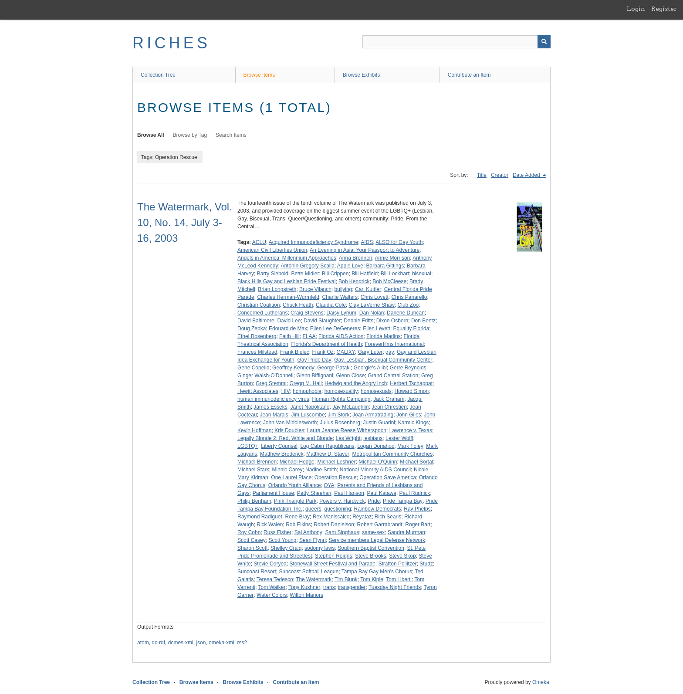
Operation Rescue (335, 477)
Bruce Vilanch (315, 289)
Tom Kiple (371, 579)
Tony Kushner (304, 587)
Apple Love (350, 266)
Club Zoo (408, 305)
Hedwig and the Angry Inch (356, 383)
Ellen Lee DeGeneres (335, 328)
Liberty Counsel (279, 446)
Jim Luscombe (308, 415)
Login (636, 8)
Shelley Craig (285, 548)
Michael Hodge (297, 462)
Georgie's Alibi (370, 368)
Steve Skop (402, 556)
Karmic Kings (413, 423)
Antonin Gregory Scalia (307, 266)
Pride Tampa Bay (403, 501)
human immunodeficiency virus (273, 399)
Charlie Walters (340, 297)
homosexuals (376, 391)
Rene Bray (297, 517)
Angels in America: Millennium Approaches (286, 258)
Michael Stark (253, 470)
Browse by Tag (190, 135)
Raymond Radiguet (259, 517)
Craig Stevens (307, 313)
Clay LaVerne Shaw (372, 305)
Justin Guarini (379, 423)
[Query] (456, 41)
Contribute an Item (469, 75)
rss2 (242, 643)
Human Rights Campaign (341, 399)
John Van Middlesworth (290, 423)
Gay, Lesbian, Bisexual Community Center (383, 360)
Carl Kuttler (368, 289)
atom (143, 643)
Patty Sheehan (314, 493)
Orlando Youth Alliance (294, 485)
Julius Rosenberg (340, 423)
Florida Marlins (383, 336)
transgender (351, 587)
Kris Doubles (289, 430)
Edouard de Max (288, 328)
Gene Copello (253, 368)
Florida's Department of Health (326, 344)
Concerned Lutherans (262, 313)
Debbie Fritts (358, 321)
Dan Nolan (371, 313)
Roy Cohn (248, 532)
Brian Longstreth (277, 289)
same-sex (373, 532)
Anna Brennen (355, 258)
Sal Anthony (308, 532)
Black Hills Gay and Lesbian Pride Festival (286, 281)
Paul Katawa (381, 493)
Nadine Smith (321, 470)
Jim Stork (338, 415)
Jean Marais (274, 415)
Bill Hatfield (365, 274)
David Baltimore (255, 321)
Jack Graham (388, 399)
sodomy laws (319, 548)
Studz (426, 564)
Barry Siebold (272, 274)
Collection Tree (158, 75)
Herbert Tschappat (411, 383)
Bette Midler (305, 274)
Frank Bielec (294, 352)
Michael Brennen (257, 462)
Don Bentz (423, 321)
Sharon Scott (252, 548)
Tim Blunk (346, 579)
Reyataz (362, 517)
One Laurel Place (291, 477)
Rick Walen (270, 524)
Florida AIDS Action (340, 336)
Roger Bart (417, 524)
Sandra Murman (406, 532)
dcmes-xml (180, 643)
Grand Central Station (393, 375)
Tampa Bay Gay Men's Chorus (377, 572)
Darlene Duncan (406, 313)
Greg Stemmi (271, 383)
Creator (499, 175)
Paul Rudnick (414, 493)
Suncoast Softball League (308, 572)
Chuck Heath (298, 305)
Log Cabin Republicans (327, 446)
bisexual (421, 274)
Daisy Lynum (341, 313)
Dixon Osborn (392, 321)
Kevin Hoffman (254, 430)
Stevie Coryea (270, 564)
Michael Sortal (416, 462)
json (201, 643)
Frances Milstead (257, 352)
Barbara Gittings (385, 266)
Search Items (231, 135)
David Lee (289, 321)
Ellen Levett (376, 328)
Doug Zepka (251, 328)
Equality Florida (411, 328)
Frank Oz (322, 352)
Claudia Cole (331, 305)
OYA (329, 485)
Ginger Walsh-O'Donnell (265, 375)
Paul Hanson (349, 493)
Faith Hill (289, 336)
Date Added (527, 175)
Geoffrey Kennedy (293, 368)
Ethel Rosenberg (256, 336)
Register (664, 8)
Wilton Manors (306, 595)
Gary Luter (370, 352)
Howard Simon (411, 391)
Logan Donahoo (375, 446)
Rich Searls (388, 517)
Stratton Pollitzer (398, 564)
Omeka (540, 682)
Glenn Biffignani (314, 375)
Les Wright (347, 438)
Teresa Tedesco (275, 579)
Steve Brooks (370, 556)
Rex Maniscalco (331, 517)
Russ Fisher (277, 532)
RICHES (171, 43)
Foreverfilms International (394, 344)
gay (389, 352)
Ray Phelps (417, 509)
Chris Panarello (409, 297)
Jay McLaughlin (350, 407)
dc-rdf (158, 643)
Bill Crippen (335, 274)
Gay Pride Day (314, 360)
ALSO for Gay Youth (399, 242)
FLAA (308, 336)
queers (313, 509)
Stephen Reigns (333, 556)
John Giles (408, 415)
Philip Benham (254, 501)
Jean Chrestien (389, 407)
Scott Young (282, 540)
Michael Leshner (336, 462)
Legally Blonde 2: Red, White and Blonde (285, 438)
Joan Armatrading (372, 415)
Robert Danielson (334, 524)
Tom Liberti (399, 579)
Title (482, 175)
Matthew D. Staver (327, 454)
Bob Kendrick (353, 281)
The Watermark (313, 579)
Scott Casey (251, 540)
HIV (285, 391)
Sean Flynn (312, 540)
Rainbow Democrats (377, 509)
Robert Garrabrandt (379, 524)
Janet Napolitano (309, 407)
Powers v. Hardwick (342, 501)
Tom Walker (272, 587)
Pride (374, 501)
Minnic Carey (287, 470)
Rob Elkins (298, 524)
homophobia (307, 391)
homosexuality (341, 391)
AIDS (367, 242)
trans (329, 587)
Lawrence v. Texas (410, 430)
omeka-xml (221, 643)
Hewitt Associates (257, 391)
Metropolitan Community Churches (392, 454)
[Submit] (544, 41)
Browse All (150, 135)
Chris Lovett (375, 297)
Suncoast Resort (256, 572)
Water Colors (272, 595)
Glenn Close (350, 375)
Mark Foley (410, 446)
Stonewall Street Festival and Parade (332, 564)
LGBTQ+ (247, 446)
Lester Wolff (399, 438)
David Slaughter (322, 321)
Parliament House (273, 493)
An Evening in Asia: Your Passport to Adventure (364, 250)
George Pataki (334, 368)
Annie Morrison (392, 258)
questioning (337, 509)
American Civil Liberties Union (272, 250)
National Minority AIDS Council (375, 470)
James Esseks (270, 407)
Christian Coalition (258, 305)
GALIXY (345, 352)
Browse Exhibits (361, 75)
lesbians (372, 438)
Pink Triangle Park (295, 501)
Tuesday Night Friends (395, 587)
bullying (343, 289)
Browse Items (259, 75)
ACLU (259, 242)
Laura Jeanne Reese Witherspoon (346, 430)
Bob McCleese (389, 281)
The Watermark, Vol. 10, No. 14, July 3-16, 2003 (184, 222)
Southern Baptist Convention (371, 548)
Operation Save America (387, 477)
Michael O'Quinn (377, 462)
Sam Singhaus (342, 532)
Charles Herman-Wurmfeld (288, 297)
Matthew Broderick (281, 454)
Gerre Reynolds (408, 368)
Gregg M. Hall (305, 383)
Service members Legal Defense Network (376, 540)
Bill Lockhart (395, 274)
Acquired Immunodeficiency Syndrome (313, 242)
